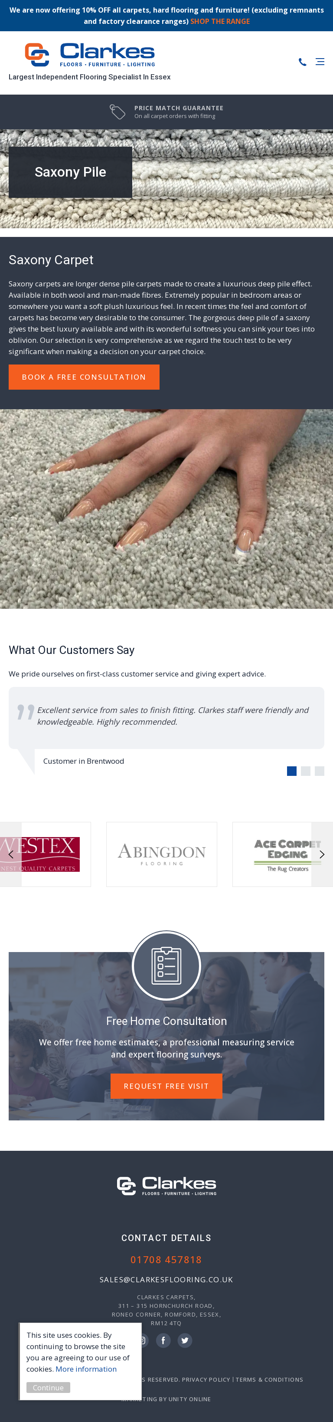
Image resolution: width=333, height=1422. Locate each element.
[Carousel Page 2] (305, 771)
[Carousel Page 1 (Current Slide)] (292, 771)
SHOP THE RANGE (220, 21)
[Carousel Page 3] (319, 771)
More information (89, 1369)
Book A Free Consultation (84, 377)
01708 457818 (166, 1259)
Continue (51, 1387)
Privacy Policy (206, 1379)
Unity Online (190, 1399)
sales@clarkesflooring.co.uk (166, 1279)
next (322, 854)
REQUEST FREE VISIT (166, 1086)
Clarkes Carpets (90, 55)
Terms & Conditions (269, 1379)
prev (11, 854)
